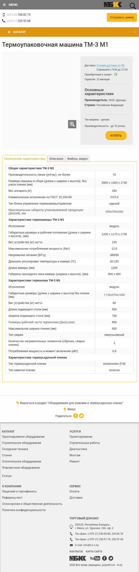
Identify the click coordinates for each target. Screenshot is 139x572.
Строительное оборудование (21, 442)
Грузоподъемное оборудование (23, 436)
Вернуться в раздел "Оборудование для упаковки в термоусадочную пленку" (69, 402)
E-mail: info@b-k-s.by (87, 545)
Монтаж (75, 455)
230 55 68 (18, 21)
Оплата (74, 491)
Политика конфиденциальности (24, 510)
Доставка (76, 497)
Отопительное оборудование (21, 461)
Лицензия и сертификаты (19, 491)
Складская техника (15, 449)
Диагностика (78, 449)
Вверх (69, 409)
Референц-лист (12, 497)
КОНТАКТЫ (76, 551)
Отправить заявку (122, 17)
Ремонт (75, 461)
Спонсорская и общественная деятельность (32, 503)
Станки (7, 455)
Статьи (7, 476)
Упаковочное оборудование (21, 467)
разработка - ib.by (112, 565)
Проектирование (81, 436)
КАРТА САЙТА (94, 551)
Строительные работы (85, 442)
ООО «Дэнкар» (117, 100)
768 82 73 (18, 15)
